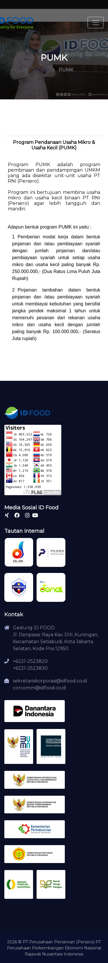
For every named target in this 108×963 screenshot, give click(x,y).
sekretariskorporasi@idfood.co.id (50, 681)
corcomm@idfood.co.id (39, 688)
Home (42, 70)
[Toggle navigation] (96, 22)
